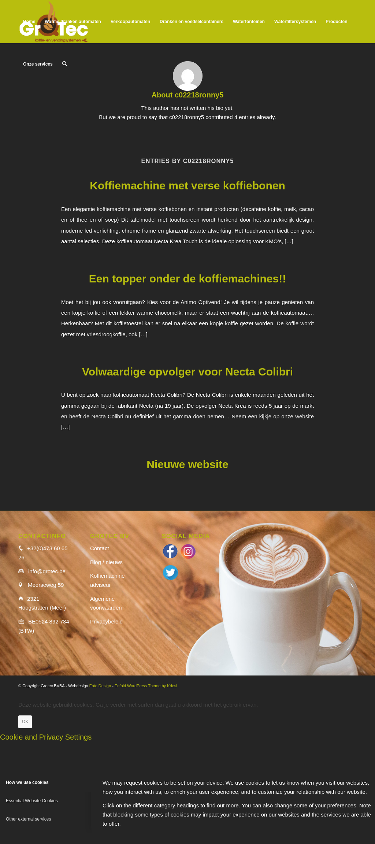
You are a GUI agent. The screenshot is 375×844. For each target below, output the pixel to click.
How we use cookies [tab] (27, 782)
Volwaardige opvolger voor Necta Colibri (187, 372)
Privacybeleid (106, 621)
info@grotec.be (47, 571)
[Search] (64, 64)
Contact (99, 548)
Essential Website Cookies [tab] (32, 800)
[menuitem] (29, 21)
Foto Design (100, 686)
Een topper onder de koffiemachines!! (187, 279)
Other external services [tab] (28, 819)
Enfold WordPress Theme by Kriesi (146, 686)
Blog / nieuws (106, 562)
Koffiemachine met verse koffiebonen (187, 185)
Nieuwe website (187, 464)
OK (25, 721)
